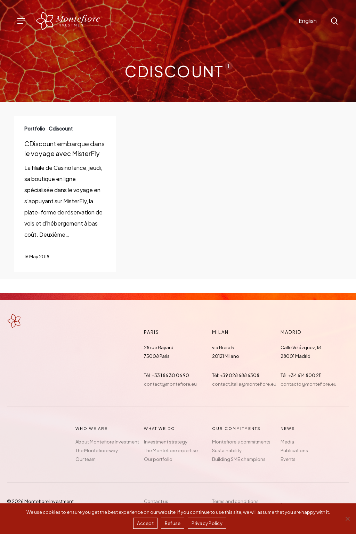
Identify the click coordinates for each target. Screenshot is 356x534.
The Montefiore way (96, 450)
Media (287, 442)
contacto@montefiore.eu (309, 384)
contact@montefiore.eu (170, 384)
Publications (294, 450)
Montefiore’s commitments (241, 442)
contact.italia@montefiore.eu (244, 384)
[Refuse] (347, 518)
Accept (145, 523)
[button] (21, 21)
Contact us (156, 501)
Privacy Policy (207, 523)
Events (288, 459)
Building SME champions (239, 459)
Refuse (173, 523)
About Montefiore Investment (107, 442)
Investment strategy (165, 442)
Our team (85, 459)
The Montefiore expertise (171, 450)
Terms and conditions (235, 501)
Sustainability (227, 450)
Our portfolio (158, 459)
